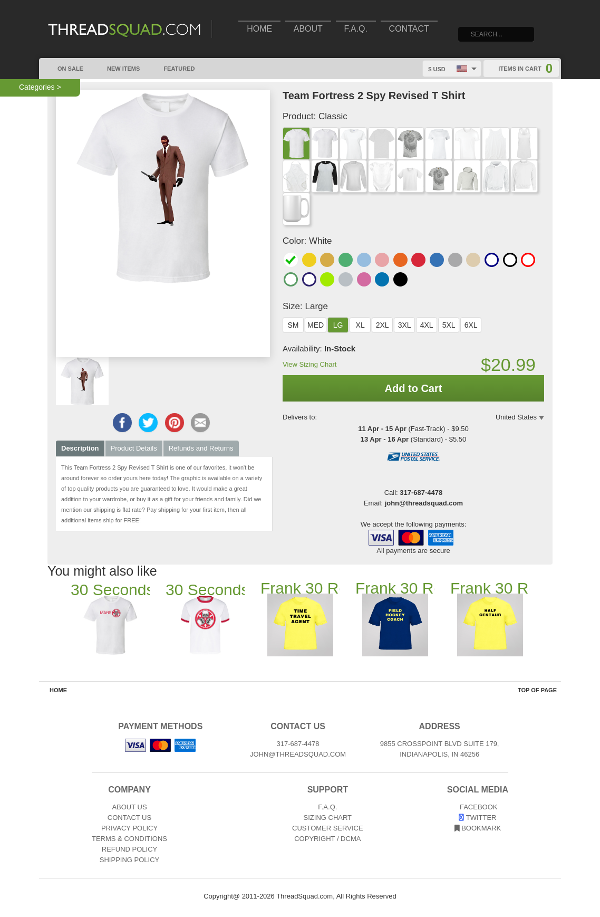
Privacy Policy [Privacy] (129, 828)
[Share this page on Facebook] (122, 422)
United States (516, 417)
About (308, 28)
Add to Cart (413, 388)
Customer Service (327, 828)
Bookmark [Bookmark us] (477, 828)
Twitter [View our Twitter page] (477, 818)
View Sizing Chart (309, 364)
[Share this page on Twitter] (148, 422)
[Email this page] (200, 422)
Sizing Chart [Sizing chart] (328, 818)
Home (259, 28)
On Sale (64, 67)
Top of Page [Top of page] (537, 690)
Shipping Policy (129, 860)
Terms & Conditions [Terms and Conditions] (129, 839)
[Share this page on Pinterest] (174, 422)
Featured (173, 67)
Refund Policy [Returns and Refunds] (129, 849)
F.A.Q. (355, 28)
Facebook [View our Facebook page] (477, 807)
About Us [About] (129, 807)
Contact (409, 28)
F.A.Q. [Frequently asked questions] (327, 807)
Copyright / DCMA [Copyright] (327, 839)
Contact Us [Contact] (129, 818)
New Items (118, 67)
